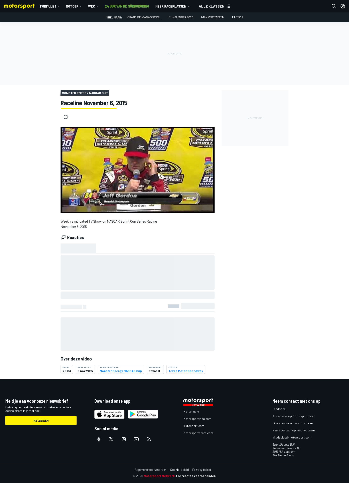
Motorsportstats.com (198, 433)
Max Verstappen (212, 17)
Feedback (279, 409)
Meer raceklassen (170, 6)
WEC (91, 6)
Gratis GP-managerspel (144, 17)
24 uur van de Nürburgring (127, 6)
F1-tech (237, 17)
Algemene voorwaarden (150, 469)
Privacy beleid (201, 469)
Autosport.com (193, 426)
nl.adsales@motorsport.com (291, 437)
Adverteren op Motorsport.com (293, 416)
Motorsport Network (159, 476)
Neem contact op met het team (293, 430)
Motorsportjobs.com (197, 419)
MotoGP (72, 6)
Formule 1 (48, 6)
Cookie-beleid (179, 469)
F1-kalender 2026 (181, 17)
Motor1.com (191, 411)
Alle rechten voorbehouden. (196, 476)
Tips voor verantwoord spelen (292, 423)
